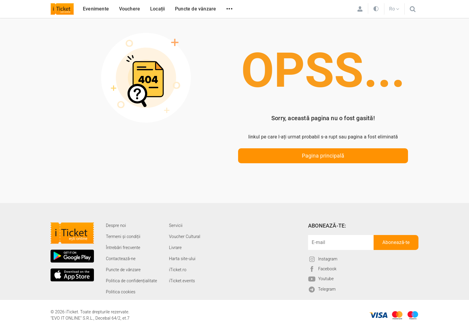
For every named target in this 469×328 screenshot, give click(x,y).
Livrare (175, 247)
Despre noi (116, 225)
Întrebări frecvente (123, 247)
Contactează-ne (120, 258)
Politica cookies (120, 291)
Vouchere (129, 9)
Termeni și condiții (123, 236)
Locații (157, 9)
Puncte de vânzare (195, 9)
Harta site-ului (182, 258)
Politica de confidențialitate (131, 280)
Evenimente (96, 9)
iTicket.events (182, 280)
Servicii (175, 225)
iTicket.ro (177, 269)
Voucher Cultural (184, 236)
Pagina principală (323, 155)
